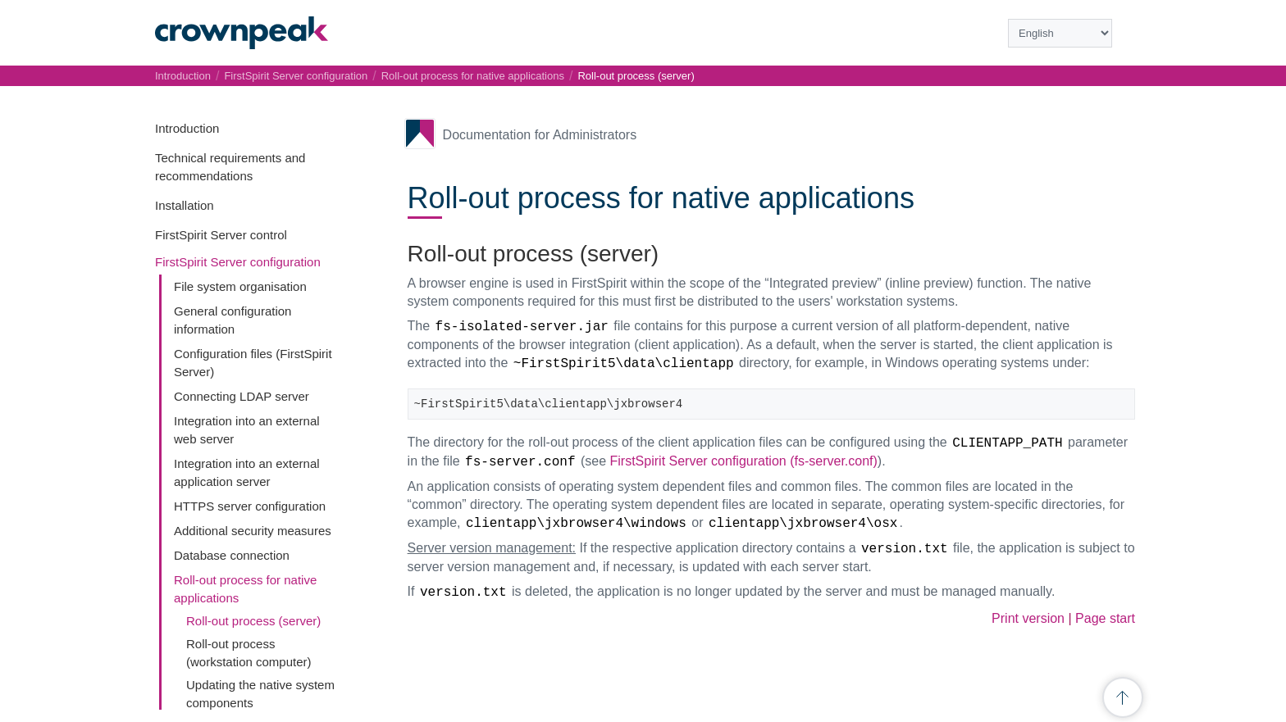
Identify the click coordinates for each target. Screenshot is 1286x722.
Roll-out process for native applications (472, 76)
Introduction (187, 128)
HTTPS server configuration (250, 506)
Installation (184, 205)
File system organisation (240, 286)
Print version (1028, 618)
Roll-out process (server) (253, 621)
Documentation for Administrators (540, 135)
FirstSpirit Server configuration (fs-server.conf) (744, 461)
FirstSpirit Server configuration (238, 262)
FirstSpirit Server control (221, 235)
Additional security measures (252, 531)
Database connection (232, 555)
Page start (1105, 618)
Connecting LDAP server (241, 396)
